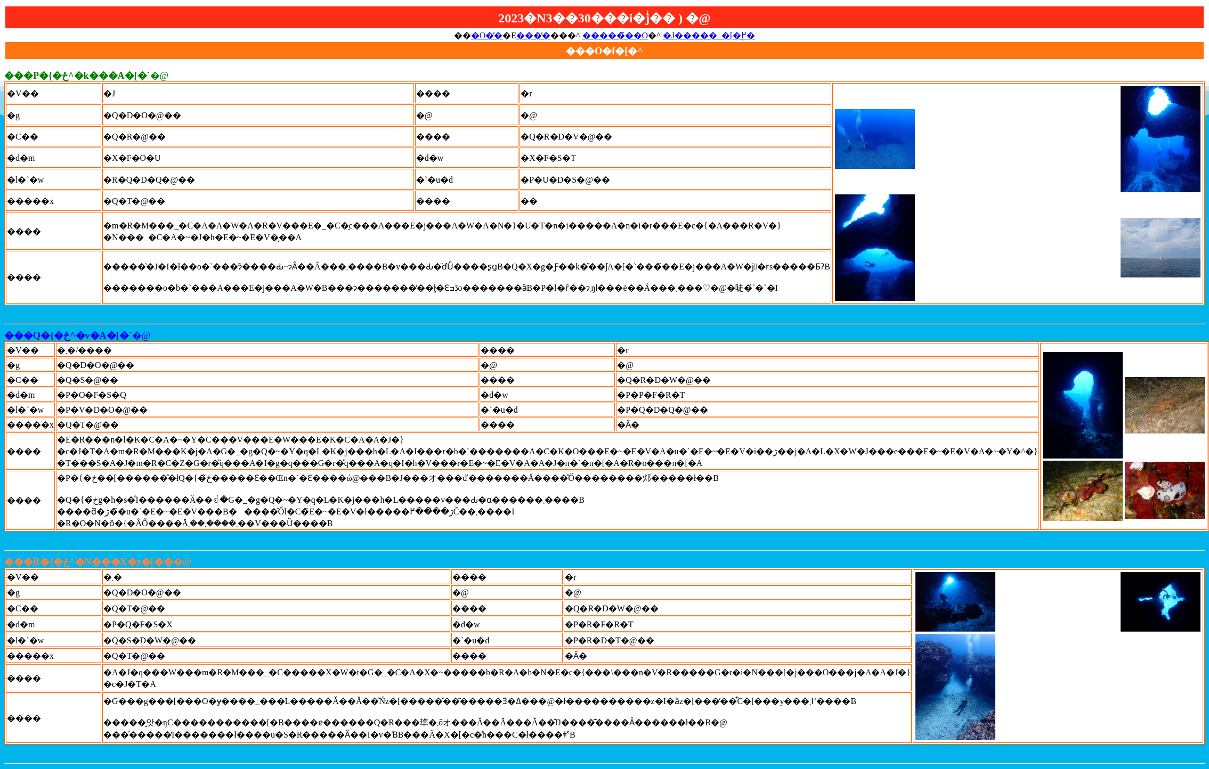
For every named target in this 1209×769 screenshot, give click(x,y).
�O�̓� (487, 35)
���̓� (533, 35)
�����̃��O (615, 35)
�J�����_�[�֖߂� (709, 35)
